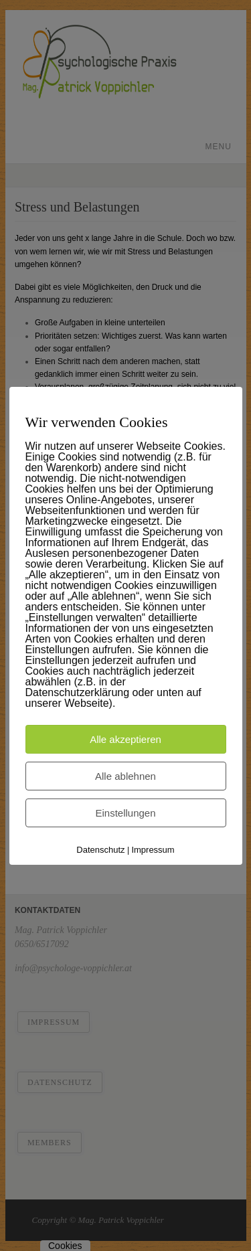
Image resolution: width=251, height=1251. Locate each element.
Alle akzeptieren (125, 738)
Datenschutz (100, 849)
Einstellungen (125, 812)
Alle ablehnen (125, 775)
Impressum (152, 849)
